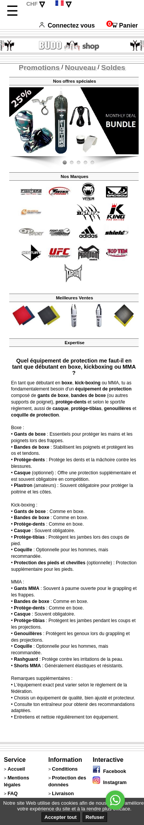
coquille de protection (35, 415)
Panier (122, 25)
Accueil (16, 769)
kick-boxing (88, 383)
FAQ (13, 793)
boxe (66, 383)
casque (60, 408)
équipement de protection (103, 389)
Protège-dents (29, 459)
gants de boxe (52, 395)
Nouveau (80, 68)
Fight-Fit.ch (137, 154)
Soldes (113, 68)
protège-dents (71, 402)
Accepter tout (61, 817)
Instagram (109, 782)
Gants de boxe (30, 434)
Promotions (39, 68)
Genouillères (28, 633)
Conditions (65, 769)
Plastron (23, 485)
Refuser (95, 817)
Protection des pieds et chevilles (49, 562)
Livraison (63, 793)
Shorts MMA (27, 665)
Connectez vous (67, 25)
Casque (22, 472)
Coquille (23, 549)
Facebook (109, 771)
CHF (32, 4)
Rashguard (26, 659)
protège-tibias (86, 408)
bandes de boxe (88, 395)
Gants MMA (26, 588)
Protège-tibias (29, 537)
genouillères (117, 408)
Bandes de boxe (31, 447)
